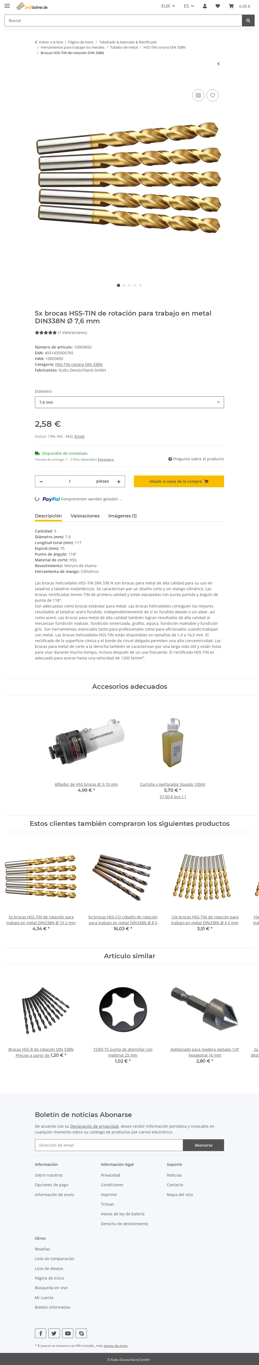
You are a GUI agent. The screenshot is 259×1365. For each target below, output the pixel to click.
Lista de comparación (54, 1258)
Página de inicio (49, 1278)
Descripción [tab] (48, 516)
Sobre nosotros (49, 1175)
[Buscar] (248, 20)
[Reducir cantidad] (41, 481)
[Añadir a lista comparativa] (198, 95)
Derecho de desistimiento (124, 1223)
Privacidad (110, 1175)
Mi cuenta (44, 1297)
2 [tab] (124, 285)
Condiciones (112, 1184)
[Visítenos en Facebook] (40, 1333)
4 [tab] (135, 285)
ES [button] (186, 6)
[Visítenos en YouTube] (67, 1333)
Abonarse (204, 1145)
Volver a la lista (51, 42)
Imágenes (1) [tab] (122, 516)
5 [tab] (140, 285)
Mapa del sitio (180, 1194)
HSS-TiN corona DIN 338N (79, 364)
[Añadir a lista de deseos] (212, 95)
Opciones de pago (51, 1184)
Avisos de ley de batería (123, 1213)
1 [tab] (118, 285)
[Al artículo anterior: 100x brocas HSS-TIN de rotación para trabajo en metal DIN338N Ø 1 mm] (218, 63)
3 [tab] (129, 285)
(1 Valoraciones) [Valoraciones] (61, 332)
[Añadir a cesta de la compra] (39, 82)
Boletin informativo (52, 1307)
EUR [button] (165, 6)
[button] (205, 6)
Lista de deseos (49, 1268)
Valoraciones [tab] (85, 516)
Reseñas (42, 1249)
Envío (79, 436)
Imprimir (109, 1194)
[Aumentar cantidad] (119, 481)
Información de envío (54, 1194)
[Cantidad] (69, 481)
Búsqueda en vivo (51, 1287)
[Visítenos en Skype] (81, 1333)
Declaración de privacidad (94, 1126)
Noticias (174, 1175)
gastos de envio (116, 1345)
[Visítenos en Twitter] (54, 1333)
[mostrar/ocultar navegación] (7, 3)
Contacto (175, 1184)
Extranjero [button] (106, 459)
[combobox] (129, 402)
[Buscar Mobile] (123, 20)
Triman (107, 1204)
